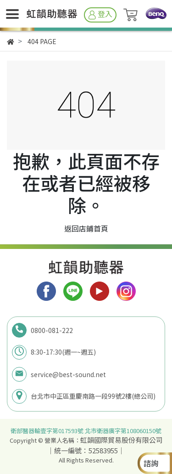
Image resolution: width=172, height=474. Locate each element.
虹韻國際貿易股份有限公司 (121, 440)
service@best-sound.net (68, 374)
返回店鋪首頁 (86, 228)
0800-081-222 (52, 330)
